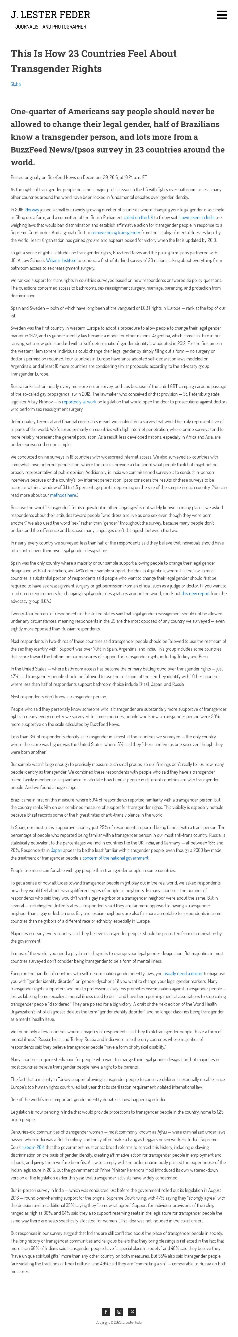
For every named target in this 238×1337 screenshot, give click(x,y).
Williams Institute (61, 260)
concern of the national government (115, 858)
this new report (196, 593)
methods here (63, 495)
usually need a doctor (183, 973)
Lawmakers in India (197, 217)
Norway (32, 209)
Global (16, 84)
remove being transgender (116, 232)
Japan (56, 850)
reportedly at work (79, 401)
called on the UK (138, 217)
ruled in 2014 (33, 1147)
